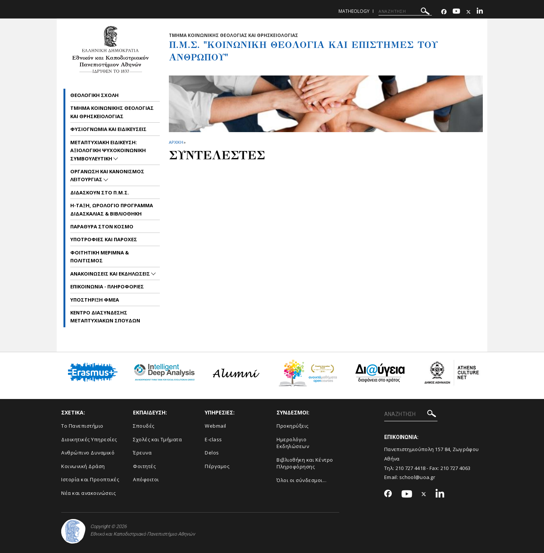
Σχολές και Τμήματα (157, 439)
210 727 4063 (455, 468)
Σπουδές (144, 425)
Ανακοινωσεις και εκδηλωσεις (110, 273)
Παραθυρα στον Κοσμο (101, 226)
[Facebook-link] (444, 12)
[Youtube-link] (456, 12)
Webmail (215, 425)
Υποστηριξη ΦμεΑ (94, 299)
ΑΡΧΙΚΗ (176, 142)
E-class (213, 439)
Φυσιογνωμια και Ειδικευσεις (108, 129)
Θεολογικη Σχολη (94, 95)
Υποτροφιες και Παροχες (103, 239)
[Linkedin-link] (480, 12)
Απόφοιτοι (146, 479)
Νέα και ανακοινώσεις (88, 493)
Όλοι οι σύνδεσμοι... (301, 480)
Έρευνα (142, 452)
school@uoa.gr (417, 477)
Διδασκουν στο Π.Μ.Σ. (99, 192)
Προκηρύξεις (293, 425)
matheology (353, 11)
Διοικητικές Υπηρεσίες (89, 439)
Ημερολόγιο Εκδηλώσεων (293, 443)
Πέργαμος (217, 466)
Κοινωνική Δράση (83, 466)
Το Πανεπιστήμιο (82, 425)
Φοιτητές (144, 466)
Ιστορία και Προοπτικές (90, 479)
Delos (212, 452)
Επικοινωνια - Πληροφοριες (107, 286)
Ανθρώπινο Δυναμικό (87, 452)
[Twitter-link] (468, 12)
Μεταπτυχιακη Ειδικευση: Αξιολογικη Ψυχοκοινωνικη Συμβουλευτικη (108, 150)
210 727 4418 (411, 468)
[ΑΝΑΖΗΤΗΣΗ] (405, 11)
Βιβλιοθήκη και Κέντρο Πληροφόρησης (305, 463)
